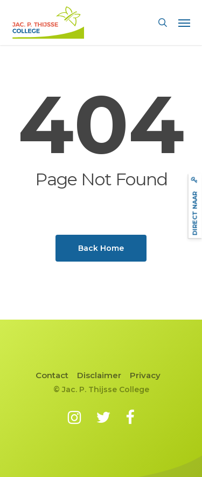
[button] (184, 22)
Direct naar (194, 205)
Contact (52, 375)
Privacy (145, 375)
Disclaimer (99, 375)
